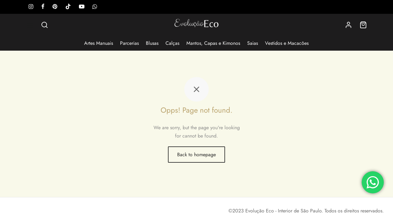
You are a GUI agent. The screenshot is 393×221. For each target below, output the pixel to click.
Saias (252, 43)
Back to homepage (196, 154)
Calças (172, 43)
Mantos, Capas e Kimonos (213, 43)
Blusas (152, 43)
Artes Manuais (98, 43)
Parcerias (129, 43)
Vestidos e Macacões (287, 43)
